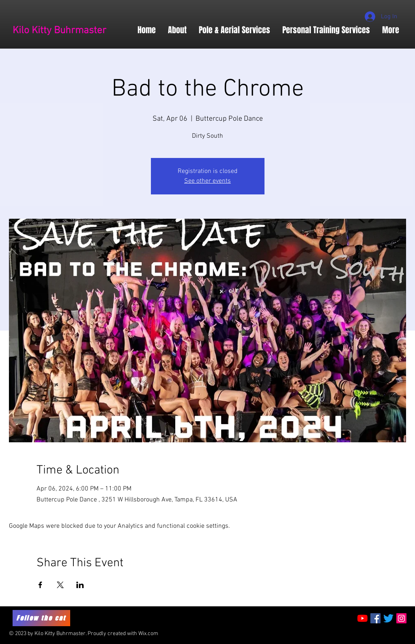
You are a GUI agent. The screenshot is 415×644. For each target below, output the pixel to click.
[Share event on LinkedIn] (80, 585)
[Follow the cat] (41, 618)
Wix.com (148, 633)
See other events (207, 181)
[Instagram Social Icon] (401, 618)
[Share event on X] (60, 585)
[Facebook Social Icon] (375, 618)
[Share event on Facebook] (40, 585)
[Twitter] (388, 618)
